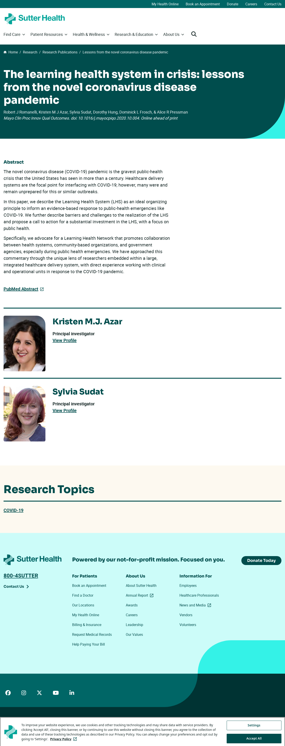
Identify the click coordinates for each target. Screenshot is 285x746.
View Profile (65, 340)
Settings (254, 738)
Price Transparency (44, 724)
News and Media (196, 605)
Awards (132, 605)
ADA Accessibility (15, 724)
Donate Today (261, 560)
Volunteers (187, 624)
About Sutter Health (141, 585)
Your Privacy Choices (104, 724)
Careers (251, 4)
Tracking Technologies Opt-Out (149, 724)
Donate (232, 4)
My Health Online (165, 4)
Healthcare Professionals (199, 595)
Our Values (134, 634)
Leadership (134, 624)
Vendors (185, 614)
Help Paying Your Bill (88, 644)
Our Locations (83, 605)
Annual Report (140, 595)
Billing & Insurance (86, 624)
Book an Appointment (203, 4)
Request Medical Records (92, 634)
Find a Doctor (82, 595)
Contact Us (272, 4)
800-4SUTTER (21, 575)
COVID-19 (13, 510)
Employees (188, 585)
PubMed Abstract (21, 289)
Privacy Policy (71, 724)
